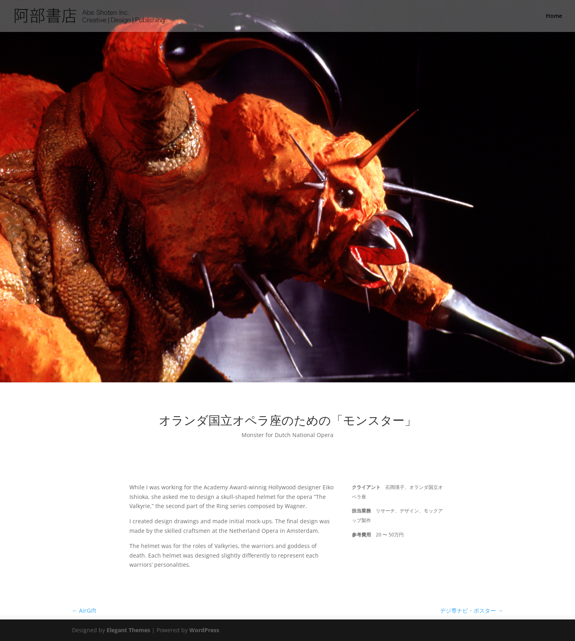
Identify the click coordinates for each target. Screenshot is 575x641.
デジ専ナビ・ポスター (471, 610)
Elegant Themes (128, 630)
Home (554, 16)
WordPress (204, 630)
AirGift (84, 610)
